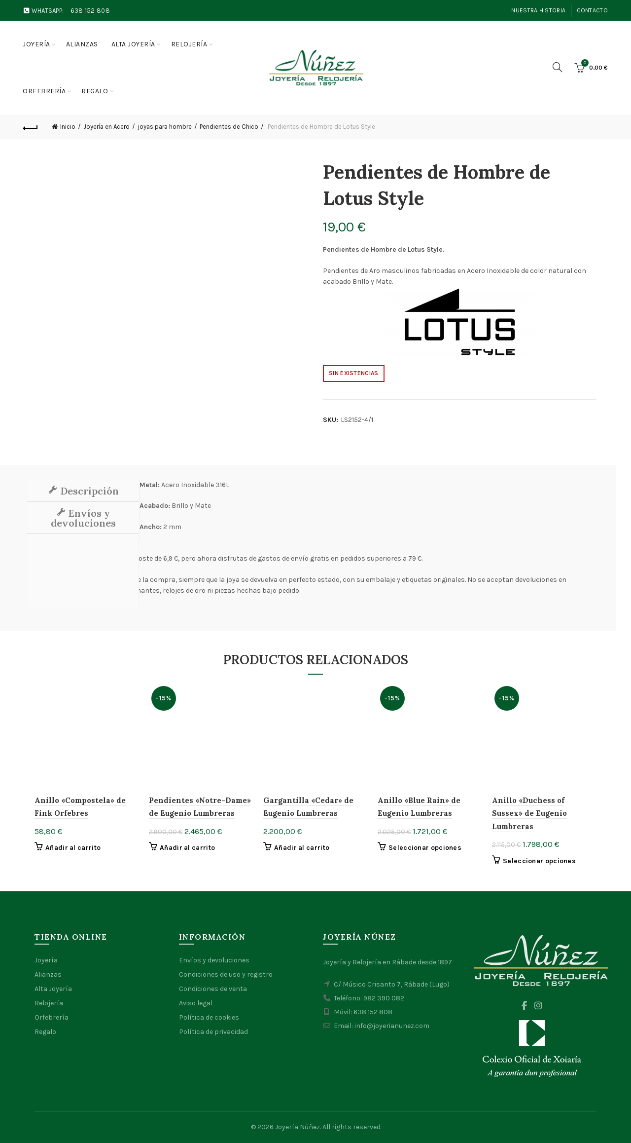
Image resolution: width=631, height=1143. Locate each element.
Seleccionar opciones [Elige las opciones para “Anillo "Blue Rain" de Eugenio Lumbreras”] (424, 847)
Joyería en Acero (106, 126)
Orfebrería (44, 91)
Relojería (189, 44)
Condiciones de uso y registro (226, 974)
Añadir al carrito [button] (73, 847)
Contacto (592, 10)
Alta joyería (133, 44)
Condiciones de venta (213, 989)
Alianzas (82, 44)
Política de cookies (209, 1017)
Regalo (94, 91)
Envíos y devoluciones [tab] (83, 518)
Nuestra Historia (538, 10)
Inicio (67, 126)
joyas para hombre (165, 126)
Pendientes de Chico (229, 126)
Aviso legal (195, 1003)
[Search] (557, 67)
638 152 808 (90, 10)
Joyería (36, 44)
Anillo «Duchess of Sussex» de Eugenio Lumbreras (529, 813)
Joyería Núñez (297, 1127)
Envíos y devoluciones (214, 960)
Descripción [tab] (88, 491)
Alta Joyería (53, 989)
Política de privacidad (213, 1032)
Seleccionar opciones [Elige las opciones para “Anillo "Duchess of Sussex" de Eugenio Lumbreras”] (539, 861)
